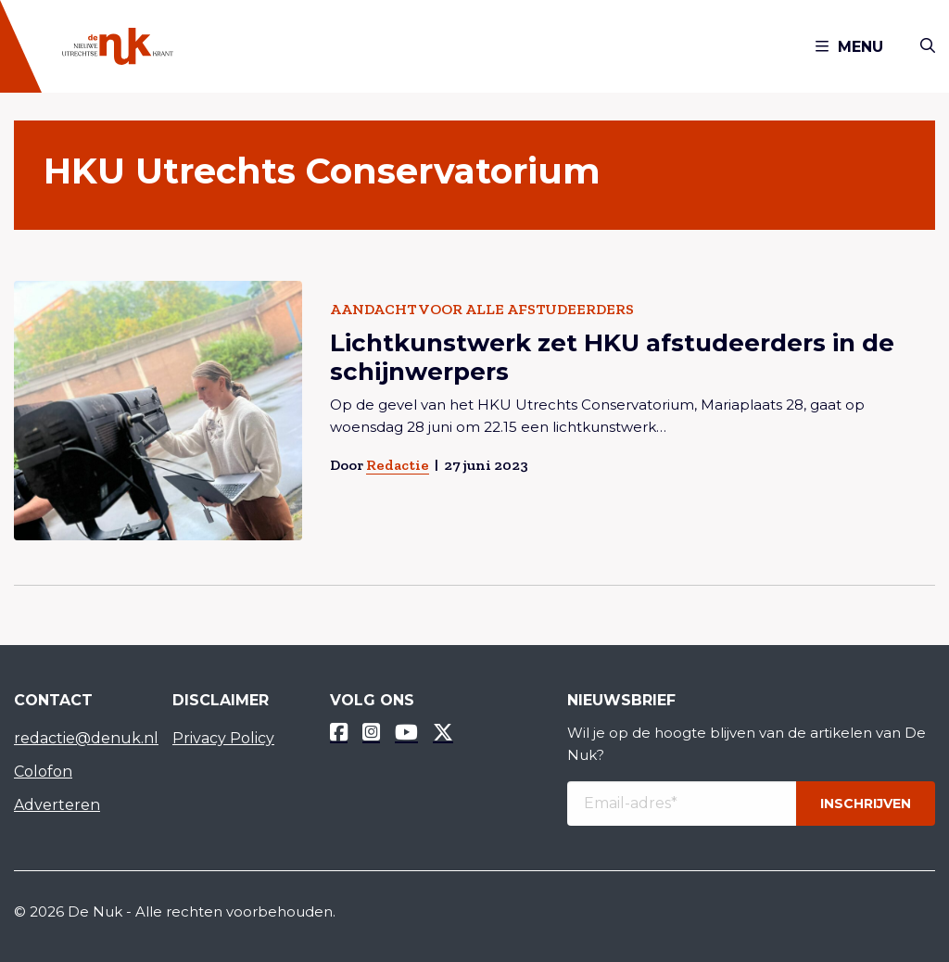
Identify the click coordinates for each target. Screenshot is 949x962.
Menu (849, 47)
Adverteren (57, 805)
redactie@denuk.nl (79, 738)
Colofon (43, 771)
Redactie (397, 465)
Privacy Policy (223, 738)
